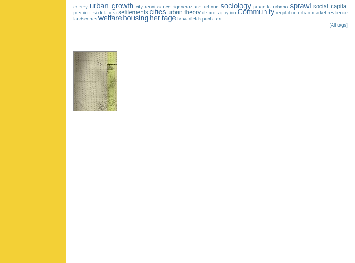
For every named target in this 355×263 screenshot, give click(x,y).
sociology (236, 6)
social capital (330, 6)
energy (80, 6)
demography (215, 12)
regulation (286, 12)
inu (233, 12)
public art (212, 19)
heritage (163, 18)
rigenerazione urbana (196, 6)
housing (136, 18)
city (139, 6)
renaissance (158, 6)
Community (256, 12)
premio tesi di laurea (95, 12)
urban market (312, 12)
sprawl (300, 6)
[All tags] (338, 25)
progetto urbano (270, 6)
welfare (110, 18)
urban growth (112, 6)
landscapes (85, 19)
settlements (133, 12)
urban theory (184, 12)
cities (157, 12)
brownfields (189, 19)
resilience (338, 12)
